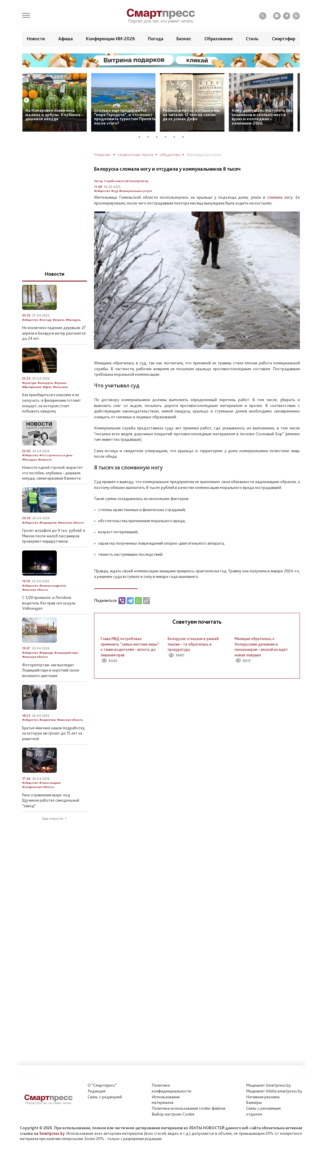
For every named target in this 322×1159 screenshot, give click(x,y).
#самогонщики (50, 783)
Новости (36, 38)
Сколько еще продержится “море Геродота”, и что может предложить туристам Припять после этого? (124, 117)
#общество (102, 191)
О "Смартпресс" (102, 1085)
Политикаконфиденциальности (171, 1088)
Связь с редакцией (105, 1096)
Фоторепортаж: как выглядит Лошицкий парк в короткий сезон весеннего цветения (50, 670)
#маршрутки (48, 523)
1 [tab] (141, 137)
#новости (45, 459)
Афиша (65, 38)
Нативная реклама (262, 1096)
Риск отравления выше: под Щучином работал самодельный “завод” (50, 800)
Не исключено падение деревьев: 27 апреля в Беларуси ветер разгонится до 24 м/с (54, 333)
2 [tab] (150, 137)
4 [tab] (168, 137)
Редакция (96, 1091)
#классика (60, 387)
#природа (46, 653)
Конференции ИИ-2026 (110, 38)
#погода (45, 320)
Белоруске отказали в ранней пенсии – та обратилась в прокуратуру (193, 644)
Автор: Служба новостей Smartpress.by (121, 181)
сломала (274, 197)
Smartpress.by (52, 1133)
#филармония (32, 387)
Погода (155, 38)
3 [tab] (159, 137)
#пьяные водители (52, 586)
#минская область (71, 523)
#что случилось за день (55, 455)
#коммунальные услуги (135, 191)
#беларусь (73, 320)
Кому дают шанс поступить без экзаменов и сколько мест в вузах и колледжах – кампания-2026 (262, 117)
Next (295, 100)
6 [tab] (185, 137)
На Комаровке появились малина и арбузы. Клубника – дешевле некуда (54, 114)
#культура (29, 383)
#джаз (47, 387)
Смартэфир (283, 38)
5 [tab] (176, 137)
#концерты (45, 383)
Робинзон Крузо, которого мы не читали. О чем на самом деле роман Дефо (191, 114)
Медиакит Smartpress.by (268, 1085)
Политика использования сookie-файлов (188, 1108)
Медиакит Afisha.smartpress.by (274, 1091)
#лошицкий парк (66, 653)
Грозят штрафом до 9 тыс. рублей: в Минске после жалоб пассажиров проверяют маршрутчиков (53, 535)
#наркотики (47, 720)
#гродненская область (38, 787)
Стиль (252, 38)
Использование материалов (166, 1099)
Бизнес (183, 38)
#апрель (59, 320)
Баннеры (254, 1102)
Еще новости (52, 819)
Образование (218, 38)
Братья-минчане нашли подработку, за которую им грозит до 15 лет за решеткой (53, 733)
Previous (26, 100)
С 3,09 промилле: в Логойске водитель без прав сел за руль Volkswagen (49, 603)
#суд (114, 191)
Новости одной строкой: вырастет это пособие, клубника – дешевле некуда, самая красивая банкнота (52, 472)
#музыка (60, 383)
